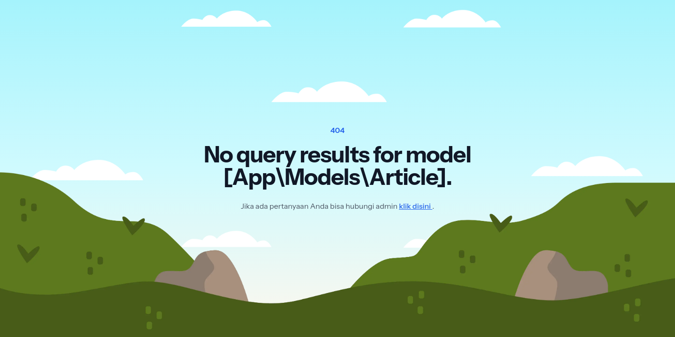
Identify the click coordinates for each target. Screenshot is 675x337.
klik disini (415, 206)
